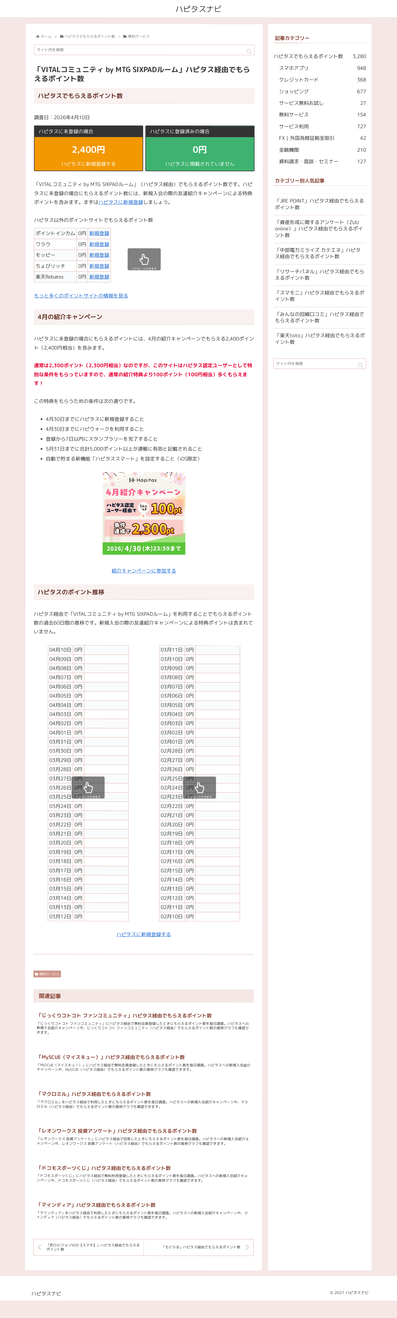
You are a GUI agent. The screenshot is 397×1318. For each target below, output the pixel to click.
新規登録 (99, 233)
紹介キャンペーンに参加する (144, 571)
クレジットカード (322, 80)
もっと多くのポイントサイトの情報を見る (81, 295)
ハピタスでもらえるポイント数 (319, 56)
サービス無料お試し (322, 103)
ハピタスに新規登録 (120, 202)
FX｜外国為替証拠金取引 (322, 138)
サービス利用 (322, 126)
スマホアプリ (322, 68)
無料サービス (47, 974)
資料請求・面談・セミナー (322, 161)
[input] (144, 50)
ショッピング (322, 91)
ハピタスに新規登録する (143, 934)
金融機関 (322, 150)
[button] (249, 51)
